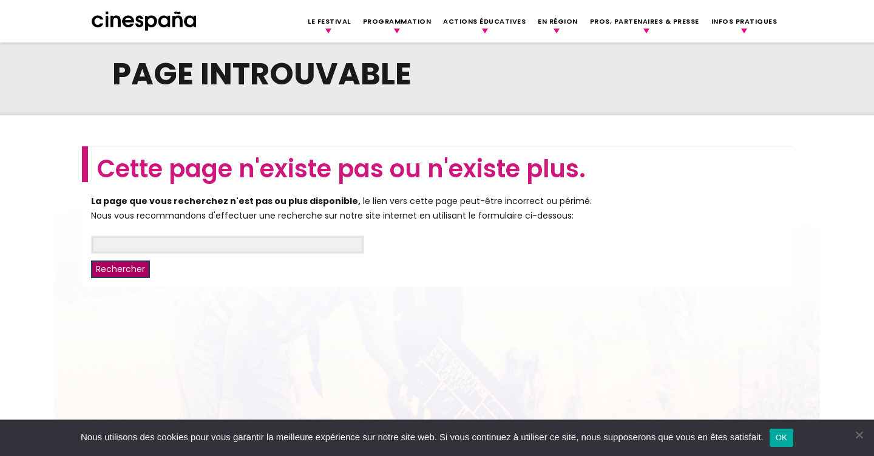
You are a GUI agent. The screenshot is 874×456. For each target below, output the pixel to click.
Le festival (329, 21)
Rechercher (120, 269)
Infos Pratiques (744, 21)
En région (558, 21)
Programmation (397, 21)
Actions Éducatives (484, 21)
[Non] (859, 435)
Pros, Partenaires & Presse (644, 21)
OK (781, 437)
